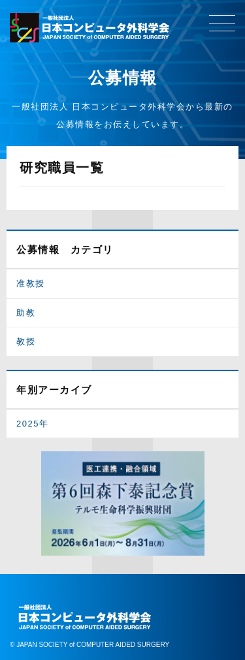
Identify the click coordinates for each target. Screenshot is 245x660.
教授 (25, 341)
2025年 (32, 423)
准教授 (30, 283)
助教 (25, 313)
